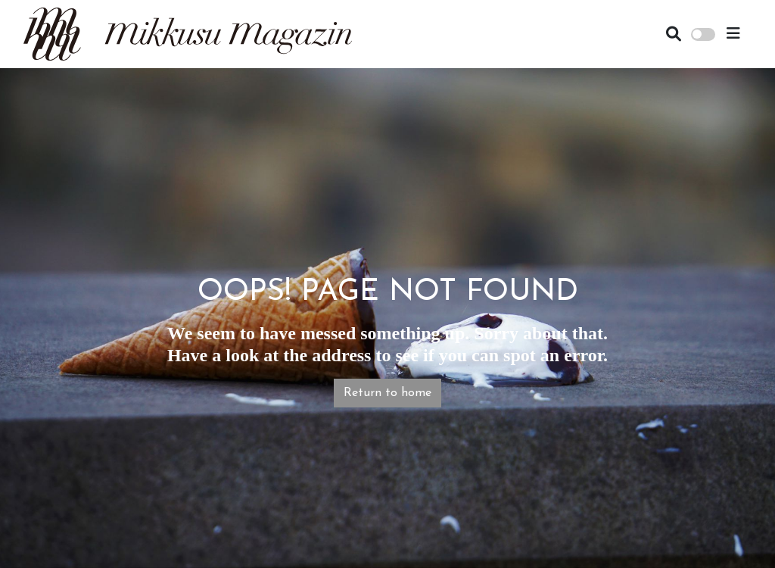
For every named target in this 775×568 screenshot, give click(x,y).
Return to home (387, 393)
